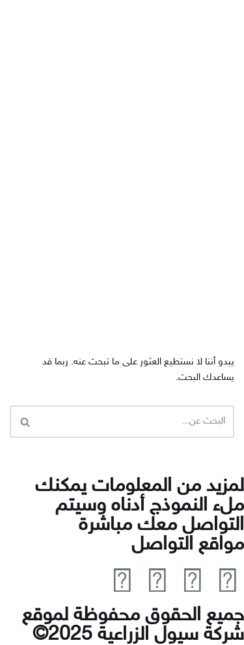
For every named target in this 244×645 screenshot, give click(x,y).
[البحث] (136, 421)
